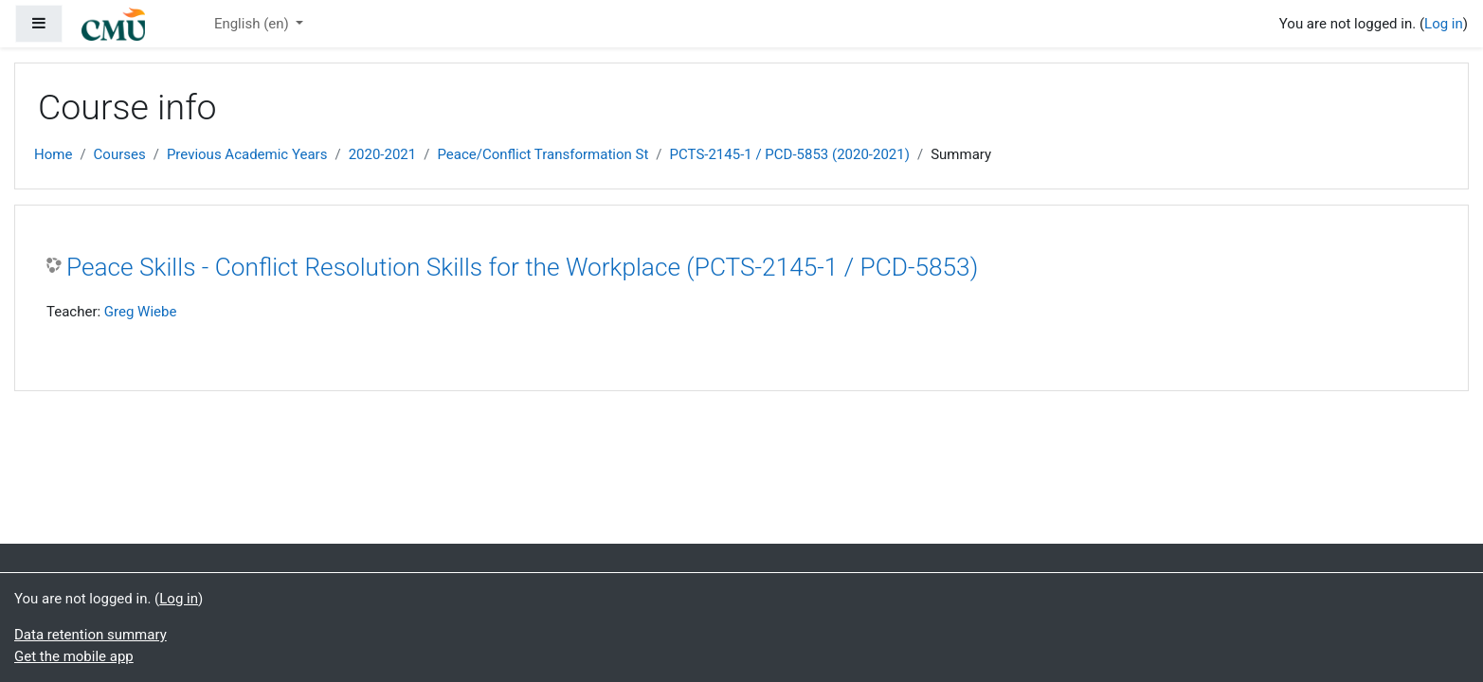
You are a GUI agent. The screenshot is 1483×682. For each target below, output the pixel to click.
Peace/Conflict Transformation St (542, 154)
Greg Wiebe (140, 311)
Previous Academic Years (247, 154)
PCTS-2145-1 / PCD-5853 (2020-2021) (790, 154)
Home (53, 154)
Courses (120, 154)
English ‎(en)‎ (253, 23)
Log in (1443, 23)
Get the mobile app (74, 656)
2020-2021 (383, 154)
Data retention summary (90, 634)
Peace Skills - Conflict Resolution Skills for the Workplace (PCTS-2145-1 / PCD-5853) (522, 267)
